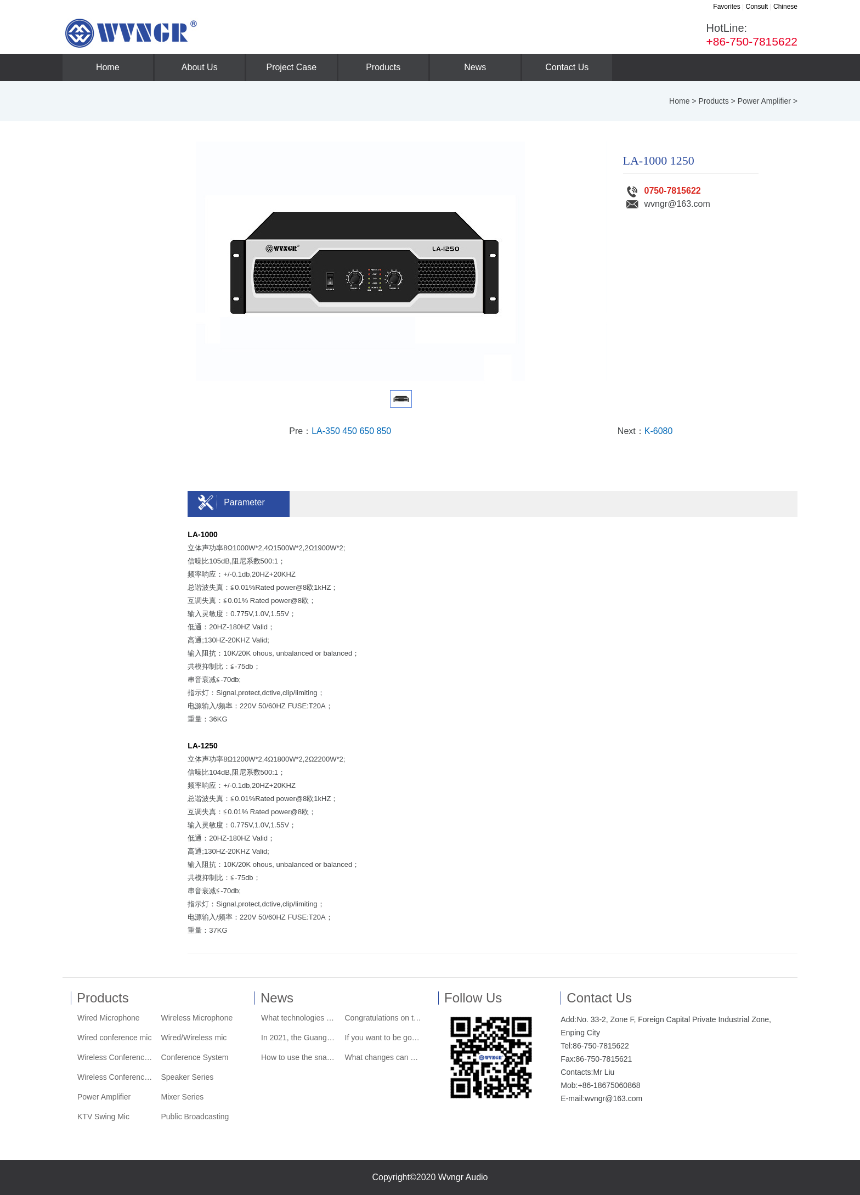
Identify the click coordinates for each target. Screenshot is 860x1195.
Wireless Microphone (197, 1017)
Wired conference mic (114, 1037)
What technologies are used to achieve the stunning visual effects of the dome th (299, 1017)
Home (108, 67)
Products (383, 67)
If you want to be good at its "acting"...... (383, 1037)
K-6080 (658, 431)
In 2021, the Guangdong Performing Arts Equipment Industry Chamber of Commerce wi (299, 1037)
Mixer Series (182, 1096)
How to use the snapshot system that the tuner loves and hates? (299, 1057)
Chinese (785, 6)
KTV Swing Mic (103, 1116)
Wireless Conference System (116, 1077)
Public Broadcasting (195, 1116)
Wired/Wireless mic (194, 1037)
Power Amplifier (764, 101)
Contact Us (567, 67)
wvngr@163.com (668, 203)
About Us (200, 67)
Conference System (195, 1057)
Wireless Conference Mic (116, 1057)
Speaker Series (187, 1077)
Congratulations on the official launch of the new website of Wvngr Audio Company (383, 1017)
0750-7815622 (663, 190)
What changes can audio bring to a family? (383, 1057)
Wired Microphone (108, 1017)
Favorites (726, 6)
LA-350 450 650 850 (351, 431)
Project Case (291, 67)
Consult (756, 6)
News (475, 67)
